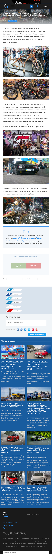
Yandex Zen (10, 241)
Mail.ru (25, 318)
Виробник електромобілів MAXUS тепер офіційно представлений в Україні (37, 477)
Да (18, 266)
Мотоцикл (18, 279)
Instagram (32, 238)
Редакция (6, 516)
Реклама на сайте (8, 513)
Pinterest (39, 238)
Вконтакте (24, 238)
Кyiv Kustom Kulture (30, 279)
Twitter (17, 241)
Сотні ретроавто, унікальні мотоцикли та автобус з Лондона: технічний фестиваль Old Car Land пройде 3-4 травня (12, 353)
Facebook (16, 238)
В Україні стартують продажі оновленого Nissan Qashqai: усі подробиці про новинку (12, 438)
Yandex (33, 318)
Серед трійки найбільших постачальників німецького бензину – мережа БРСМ (12, 393)
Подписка (26, 546)
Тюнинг (9, 279)
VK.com (18, 318)
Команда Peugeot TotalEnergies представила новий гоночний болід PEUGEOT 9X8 (38, 438)
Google (36, 318)
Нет (33, 266)
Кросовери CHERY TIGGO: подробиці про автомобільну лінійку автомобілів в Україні (13, 477)
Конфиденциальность (10, 510)
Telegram (24, 241)
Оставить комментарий (37, 322)
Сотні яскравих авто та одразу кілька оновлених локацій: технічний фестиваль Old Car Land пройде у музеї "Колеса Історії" (37, 354)
